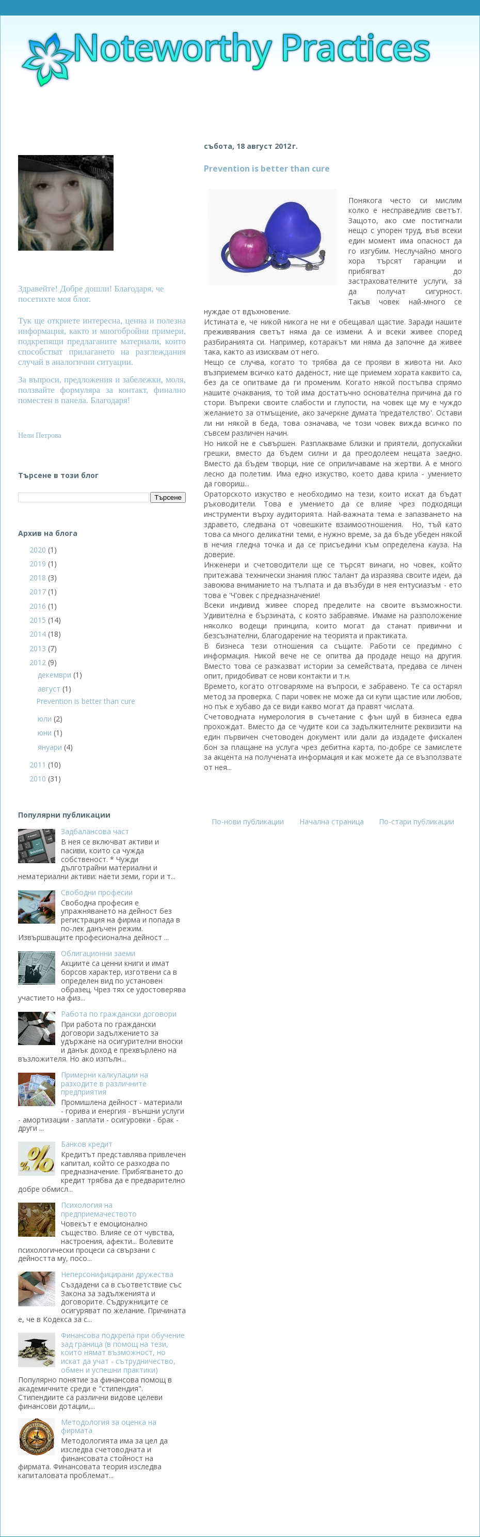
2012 (38, 662)
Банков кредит (87, 1144)
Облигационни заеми (98, 953)
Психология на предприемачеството (99, 1209)
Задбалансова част (95, 831)
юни (46, 732)
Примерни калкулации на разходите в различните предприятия (104, 1083)
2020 (38, 550)
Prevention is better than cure (267, 168)
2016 (38, 606)
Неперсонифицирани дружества (117, 1274)
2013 (38, 648)
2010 (38, 778)
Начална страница (331, 821)
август (50, 689)
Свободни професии (97, 892)
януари (51, 747)
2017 (38, 591)
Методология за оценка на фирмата (108, 1426)
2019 (38, 563)
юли (46, 719)
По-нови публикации (248, 821)
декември (55, 675)
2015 (38, 620)
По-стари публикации (416, 821)
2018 (38, 577)
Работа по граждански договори (119, 1014)
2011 (38, 765)
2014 (38, 634)
